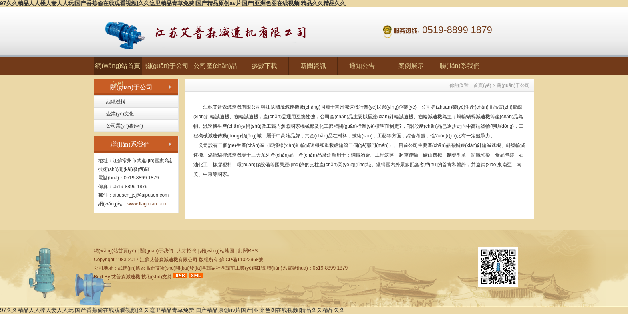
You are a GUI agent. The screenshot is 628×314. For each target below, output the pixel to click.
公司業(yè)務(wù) (124, 126)
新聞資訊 (313, 65)
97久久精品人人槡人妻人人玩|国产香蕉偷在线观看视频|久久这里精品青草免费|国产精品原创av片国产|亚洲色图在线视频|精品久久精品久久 (173, 3)
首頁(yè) (482, 85)
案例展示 (411, 65)
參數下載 (264, 65)
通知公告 (362, 65)
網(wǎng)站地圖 (217, 251)
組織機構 (115, 102)
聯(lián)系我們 (460, 65)
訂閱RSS (248, 251)
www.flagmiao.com (147, 204)
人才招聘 (186, 251)
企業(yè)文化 (120, 114)
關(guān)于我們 (156, 251)
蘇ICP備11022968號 (241, 259)
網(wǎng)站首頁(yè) (117, 68)
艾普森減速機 (125, 277)
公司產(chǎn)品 (215, 65)
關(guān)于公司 (167, 65)
